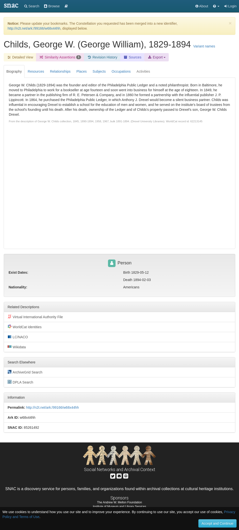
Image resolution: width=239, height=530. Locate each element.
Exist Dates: (18, 272)
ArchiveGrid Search (25, 372)
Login (230, 6)
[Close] (230, 23)
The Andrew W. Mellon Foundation (119, 502)
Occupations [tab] (121, 71)
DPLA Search (20, 382)
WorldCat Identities (25, 327)
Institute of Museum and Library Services (119, 506)
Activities (143, 71)
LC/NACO (18, 337)
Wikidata (17, 347)
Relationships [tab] (60, 71)
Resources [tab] (36, 71)
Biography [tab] (14, 71)
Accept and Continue (217, 523)
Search (31, 6)
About (201, 6)
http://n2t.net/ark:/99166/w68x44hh (34, 28)
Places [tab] (81, 71)
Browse (52, 6)
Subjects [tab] (99, 71)
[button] (216, 6)
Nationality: (18, 287)
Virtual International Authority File (35, 317)
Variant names (204, 46)
